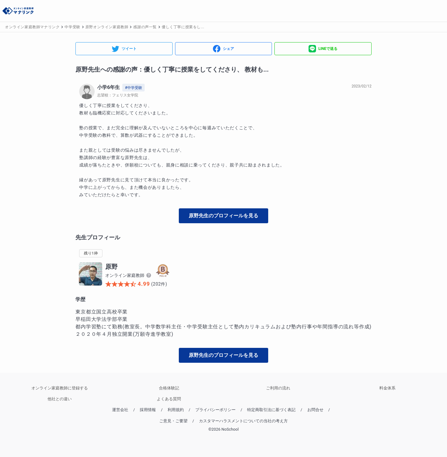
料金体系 (387, 388)
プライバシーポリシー (215, 409)
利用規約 (176, 409)
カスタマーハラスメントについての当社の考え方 (243, 421)
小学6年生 (108, 87)
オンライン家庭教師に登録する (59, 388)
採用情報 (148, 409)
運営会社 (120, 409)
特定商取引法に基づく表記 (271, 409)
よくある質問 (169, 399)
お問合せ (315, 409)
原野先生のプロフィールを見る (223, 216)
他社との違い (59, 399)
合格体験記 (169, 388)
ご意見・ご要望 (173, 421)
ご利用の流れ (278, 388)
